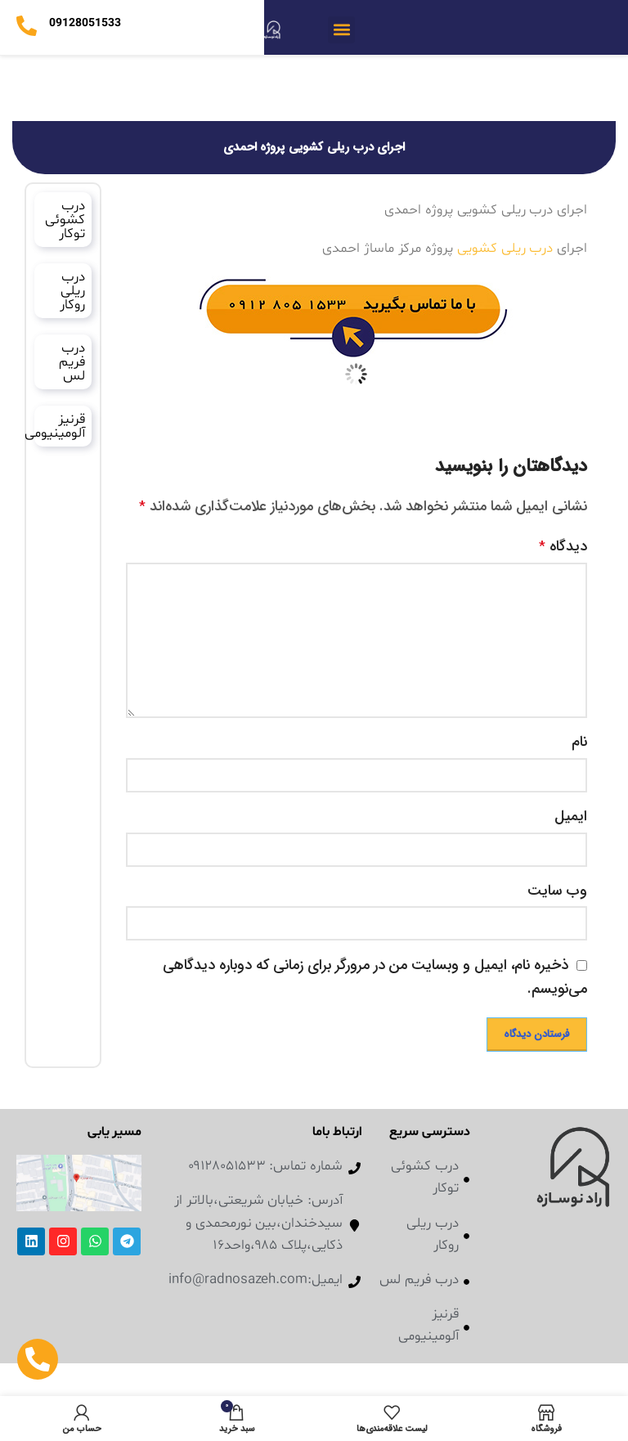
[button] (341, 29)
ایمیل (570, 816)
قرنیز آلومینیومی (55, 426)
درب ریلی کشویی (505, 248)
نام (579, 741)
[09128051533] (26, 26)
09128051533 (84, 23)
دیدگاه (563, 546)
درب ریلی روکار (72, 290)
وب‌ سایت (557, 890)
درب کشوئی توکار (65, 219)
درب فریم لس (72, 362)
